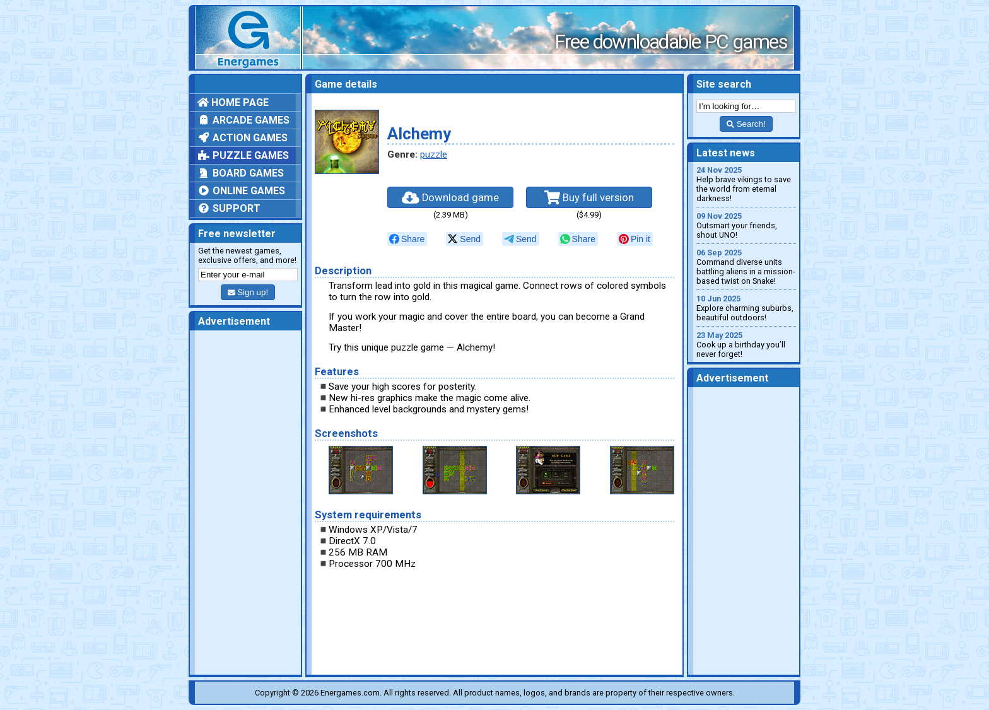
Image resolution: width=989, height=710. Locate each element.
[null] (407, 239)
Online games (241, 191)
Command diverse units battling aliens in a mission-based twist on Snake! (746, 267)
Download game (450, 197)
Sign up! (248, 292)
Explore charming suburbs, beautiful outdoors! (746, 308)
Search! (746, 124)
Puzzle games (243, 155)
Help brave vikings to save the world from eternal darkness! (746, 184)
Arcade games (243, 120)
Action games (242, 138)
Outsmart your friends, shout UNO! (746, 225)
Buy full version (589, 197)
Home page (233, 102)
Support (228, 208)
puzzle (433, 154)
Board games (240, 173)
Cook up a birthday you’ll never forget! (746, 344)
